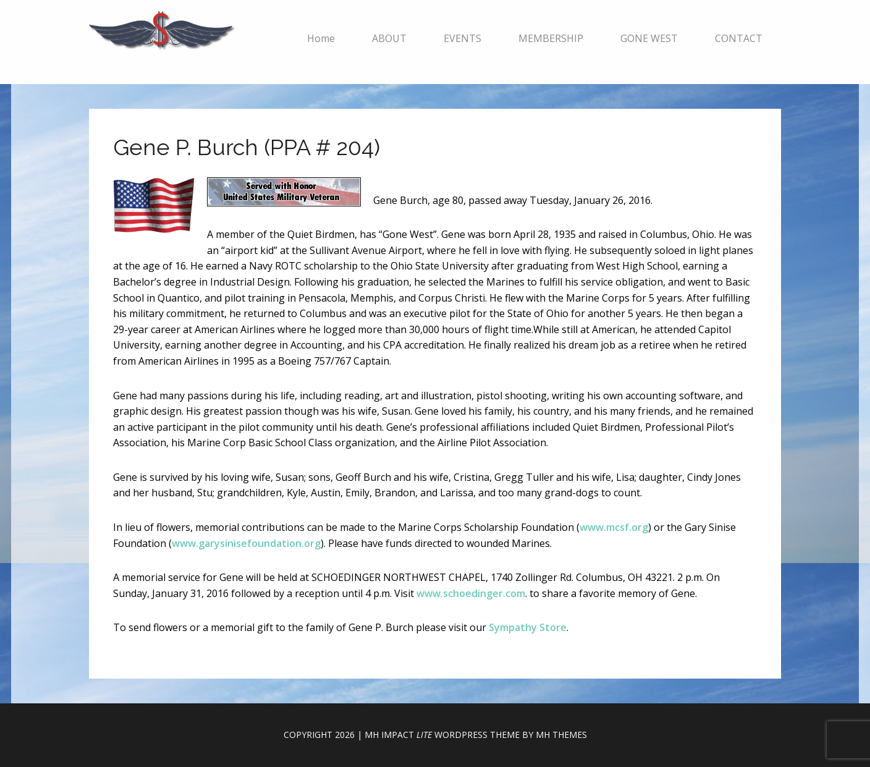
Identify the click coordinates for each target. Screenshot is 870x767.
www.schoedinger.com (470, 593)
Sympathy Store (528, 627)
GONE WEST (649, 38)
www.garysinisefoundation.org (246, 543)
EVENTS (462, 38)
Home (321, 38)
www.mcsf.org (614, 527)
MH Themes (561, 734)
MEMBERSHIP (550, 38)
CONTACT (738, 38)
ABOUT (389, 38)
